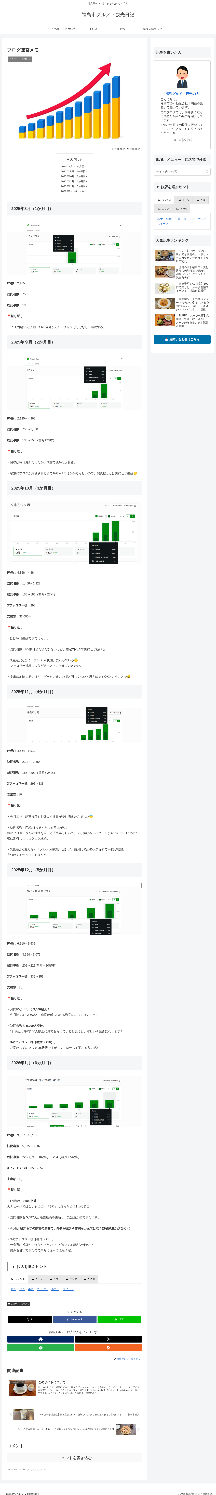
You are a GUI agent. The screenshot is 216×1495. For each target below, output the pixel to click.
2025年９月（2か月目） (74, 172)
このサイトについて (18, 1307)
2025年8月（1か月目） (74, 166)
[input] (182, 172)
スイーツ (68, 1292)
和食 (13, 1292)
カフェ (55, 1292)
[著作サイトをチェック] (63, 1342)
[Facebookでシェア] (75, 1323)
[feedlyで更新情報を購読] (78, 1342)
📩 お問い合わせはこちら (182, 339)
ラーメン (42, 1292)
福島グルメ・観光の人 (182, 94)
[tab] (17, 1282)
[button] (207, 172)
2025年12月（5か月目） (74, 188)
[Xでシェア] (30, 1323)
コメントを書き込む (74, 1454)
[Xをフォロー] (70, 1342)
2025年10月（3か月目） (74, 177)
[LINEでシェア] (119, 1323)
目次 (70, 159)
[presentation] (17, 1282)
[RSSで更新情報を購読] (86, 1342)
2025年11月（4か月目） (74, 183)
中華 (31, 1292)
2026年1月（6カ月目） (74, 194)
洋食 (22, 1292)
